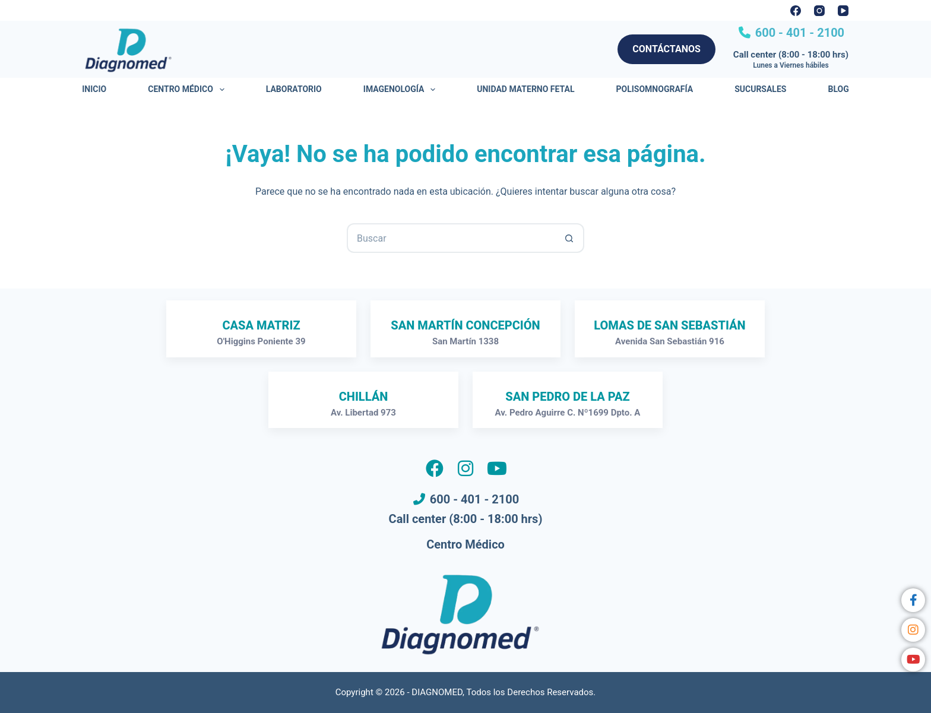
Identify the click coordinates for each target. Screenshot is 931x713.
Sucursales (760, 89)
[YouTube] (843, 10)
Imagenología (401, 90)
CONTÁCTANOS (666, 49)
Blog (838, 89)
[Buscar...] (451, 238)
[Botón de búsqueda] (569, 238)
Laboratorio (294, 89)
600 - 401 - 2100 (798, 33)
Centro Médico (188, 90)
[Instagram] (819, 10)
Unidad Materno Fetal (525, 89)
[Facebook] (795, 10)
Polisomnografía (655, 89)
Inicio (94, 89)
